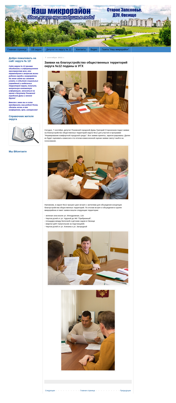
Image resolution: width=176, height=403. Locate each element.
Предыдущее (125, 391)
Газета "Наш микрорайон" (115, 49)
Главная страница (16, 49)
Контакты (81, 49)
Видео (94, 49)
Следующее (50, 391)
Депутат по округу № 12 (58, 49)
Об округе (36, 49)
